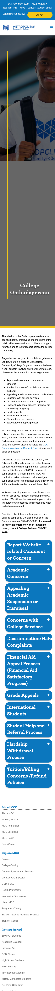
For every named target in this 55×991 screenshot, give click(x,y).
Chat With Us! (39, 4)
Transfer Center (10, 921)
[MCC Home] (19, 27)
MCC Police (8, 838)
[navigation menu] (51, 27)
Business (6, 859)
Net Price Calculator (12, 985)
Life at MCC (8, 902)
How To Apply (9, 966)
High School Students (13, 960)
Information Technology (14, 896)
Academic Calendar (12, 942)
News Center (8, 844)
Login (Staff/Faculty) (13, 13)
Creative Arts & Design (13, 877)
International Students (13, 972)
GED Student (9, 954)
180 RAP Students (11, 936)
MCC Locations (10, 832)
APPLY (40, 14)
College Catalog (10, 865)
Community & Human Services (18, 871)
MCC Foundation (11, 825)
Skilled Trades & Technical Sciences (20, 914)
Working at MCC (10, 819)
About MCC (8, 813)
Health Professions (11, 890)
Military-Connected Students (16, 979)
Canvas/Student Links (40, 7)
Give (22, 7)
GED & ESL (8, 884)
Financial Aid (8, 948)
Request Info (10, 7)
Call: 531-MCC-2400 (18, 4)
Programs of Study (11, 908)
